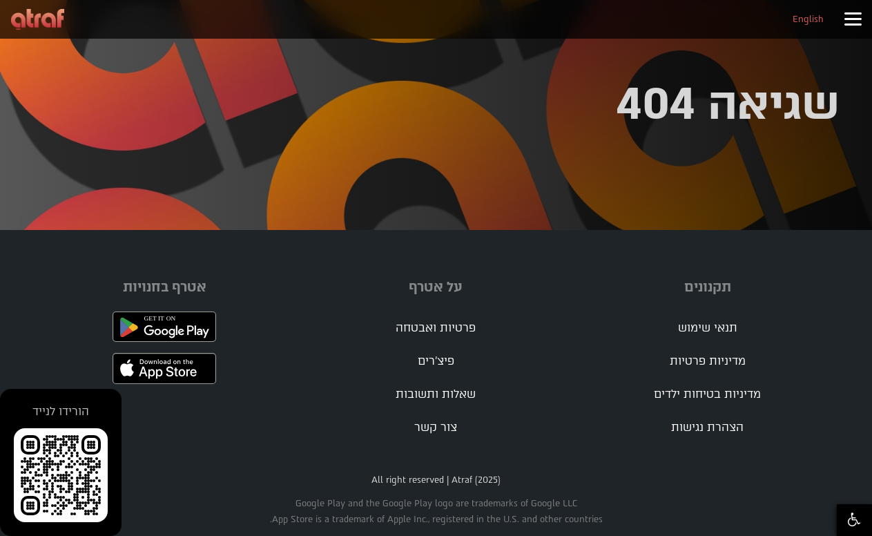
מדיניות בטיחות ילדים (707, 394)
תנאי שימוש (707, 327)
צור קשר (435, 427)
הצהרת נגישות (707, 427)
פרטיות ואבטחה (436, 327)
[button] (852, 19)
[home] (37, 19)
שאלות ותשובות (436, 394)
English (808, 19)
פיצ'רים (436, 360)
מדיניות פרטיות (708, 360)
